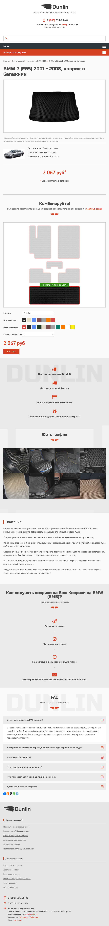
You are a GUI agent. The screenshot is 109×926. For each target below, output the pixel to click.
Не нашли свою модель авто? (16, 827)
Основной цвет (10, 320)
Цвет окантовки (10, 327)
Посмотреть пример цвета (55, 284)
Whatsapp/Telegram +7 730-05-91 (57, 24)
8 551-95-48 (54, 20)
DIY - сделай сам (10, 887)
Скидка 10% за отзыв (12, 865)
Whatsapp (24, 917)
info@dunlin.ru (31, 914)
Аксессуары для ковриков (14, 840)
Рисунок (7, 313)
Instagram (17, 920)
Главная (6, 61)
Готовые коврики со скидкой (15, 835)
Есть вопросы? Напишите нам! (16, 831)
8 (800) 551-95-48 (18, 897)
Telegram (34, 917)
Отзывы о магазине (11, 844)
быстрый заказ (94, 208)
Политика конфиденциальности (17, 878)
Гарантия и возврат (11, 874)
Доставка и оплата (11, 869)
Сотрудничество (10, 883)
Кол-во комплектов (12, 334)
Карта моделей (18, 61)
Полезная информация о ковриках (18, 848)
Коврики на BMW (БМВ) (37, 61)
